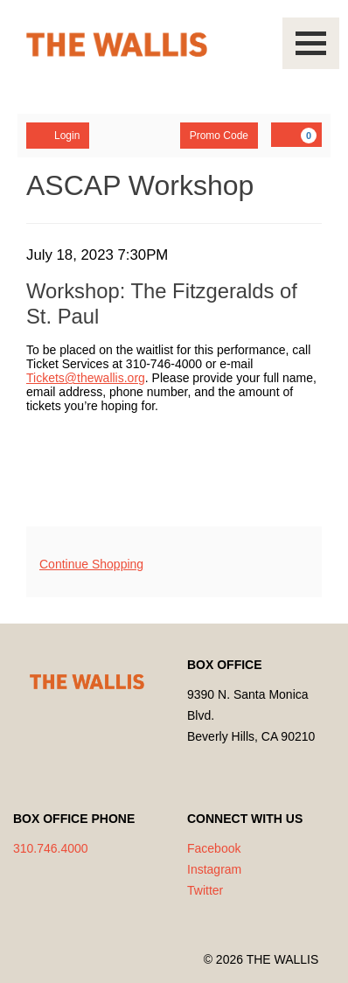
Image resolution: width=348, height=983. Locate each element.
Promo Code (219, 135)
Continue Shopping (91, 564)
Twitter (205, 890)
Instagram (214, 869)
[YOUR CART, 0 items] (296, 134)
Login (58, 135)
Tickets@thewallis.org (85, 378)
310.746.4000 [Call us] (50, 848)
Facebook (213, 848)
